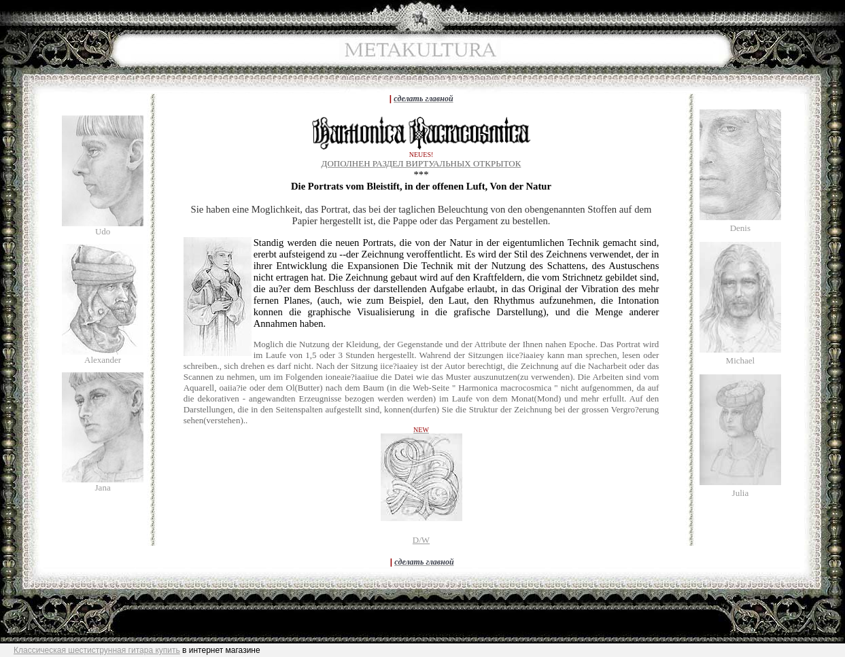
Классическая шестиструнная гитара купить (97, 650)
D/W (421, 540)
